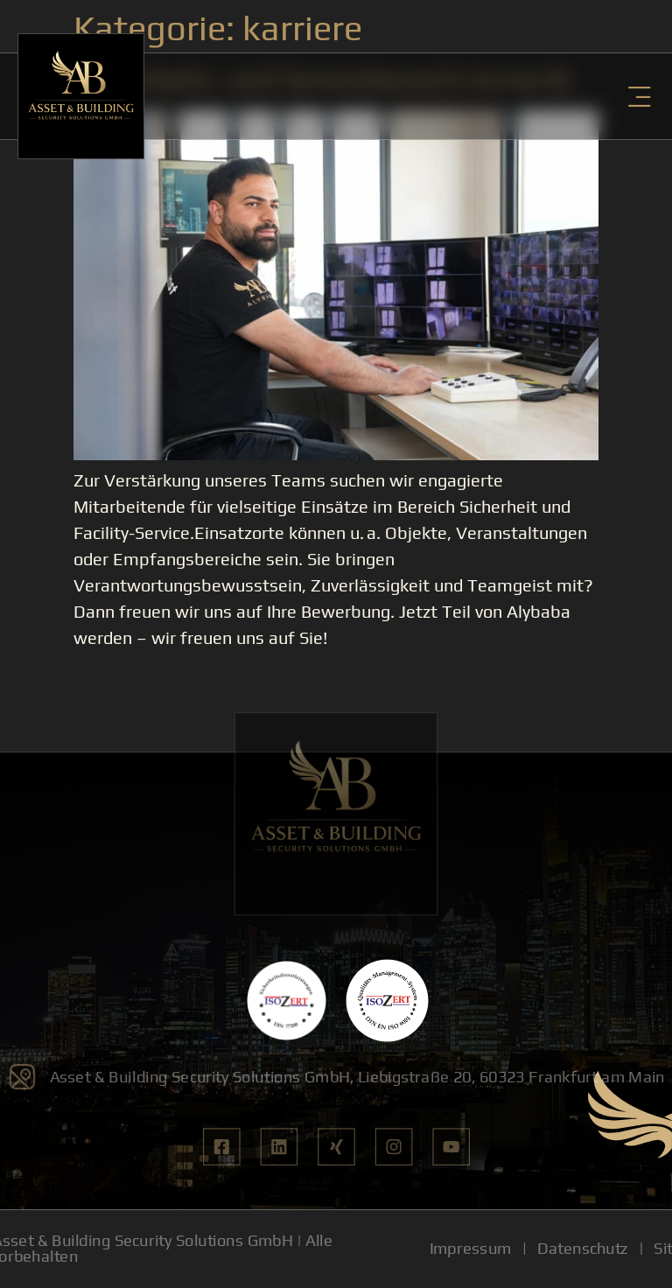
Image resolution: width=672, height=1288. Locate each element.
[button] (639, 96)
